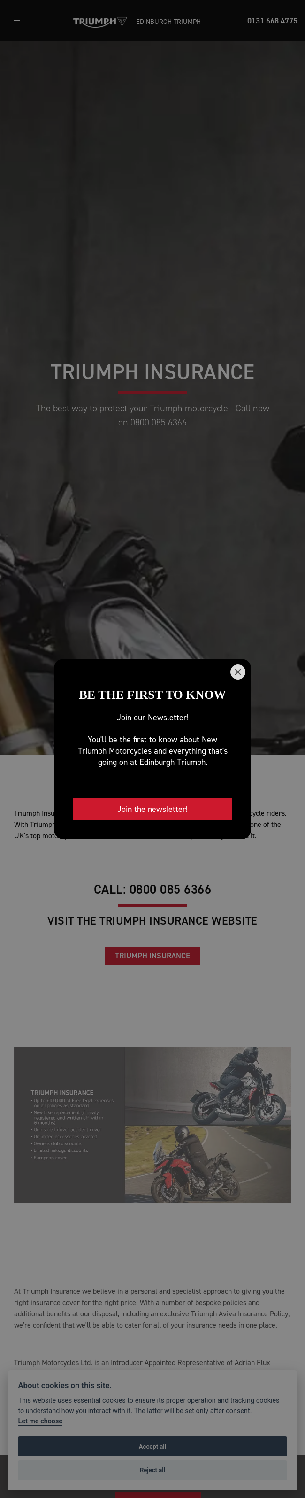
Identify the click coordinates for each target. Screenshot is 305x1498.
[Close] (237, 672)
